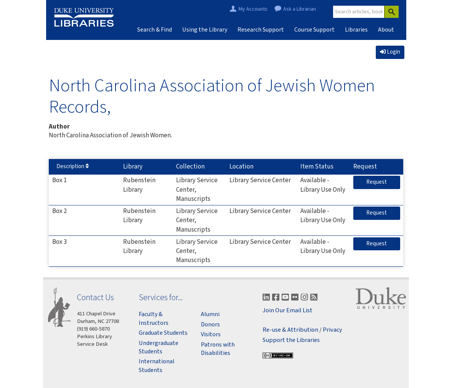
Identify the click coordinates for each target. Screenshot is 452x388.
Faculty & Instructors (153, 318)
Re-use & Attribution (290, 330)
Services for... (161, 297)
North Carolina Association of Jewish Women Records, (212, 96)
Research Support (260, 29)
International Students (157, 365)
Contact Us (95, 297)
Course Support (314, 29)
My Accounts (253, 9)
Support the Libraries (291, 340)
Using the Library (204, 29)
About (386, 29)
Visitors (211, 334)
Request (383, 182)
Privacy (332, 330)
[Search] (391, 12)
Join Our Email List (288, 310)
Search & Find (154, 29)
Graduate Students (163, 333)
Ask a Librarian (299, 9)
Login (390, 52)
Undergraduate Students (158, 347)
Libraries (356, 29)
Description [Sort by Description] (72, 166)
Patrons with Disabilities (218, 348)
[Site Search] (359, 12)
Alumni (210, 314)
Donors (210, 324)
